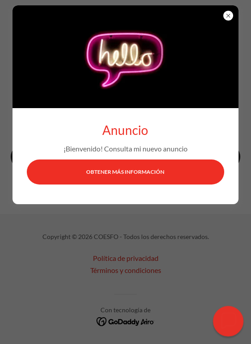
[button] (228, 321)
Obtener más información (125, 171)
